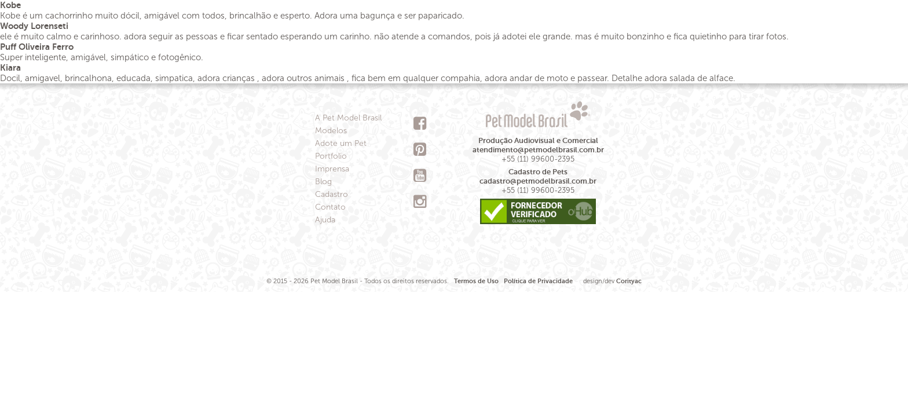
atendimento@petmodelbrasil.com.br (538, 149)
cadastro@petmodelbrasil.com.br (537, 181)
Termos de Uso (476, 281)
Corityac (629, 281)
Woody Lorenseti (34, 26)
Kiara (10, 67)
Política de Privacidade (538, 281)
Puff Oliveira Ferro (37, 47)
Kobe (10, 5)
